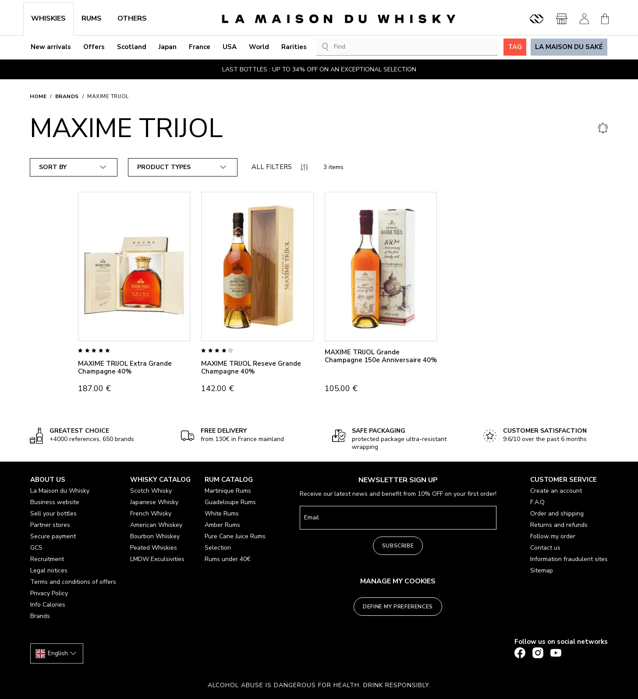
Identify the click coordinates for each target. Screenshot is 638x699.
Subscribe (398, 545)
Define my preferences (398, 606)
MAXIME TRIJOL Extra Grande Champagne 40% (125, 367)
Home (38, 96)
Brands (67, 96)
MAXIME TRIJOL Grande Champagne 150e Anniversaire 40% (381, 356)
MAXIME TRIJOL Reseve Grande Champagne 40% (251, 367)
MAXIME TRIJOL (108, 96)
